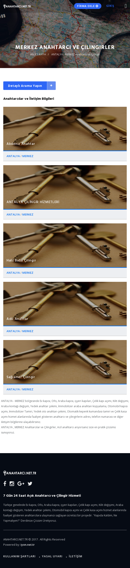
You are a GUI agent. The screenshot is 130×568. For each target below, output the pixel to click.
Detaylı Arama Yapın (25, 86)
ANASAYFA (38, 54)
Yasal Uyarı (52, 556)
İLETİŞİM (75, 556)
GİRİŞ (110, 6)
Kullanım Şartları (19, 556)
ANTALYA (14, 156)
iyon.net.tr (28, 545)
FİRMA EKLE (87, 6)
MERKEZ (27, 156)
